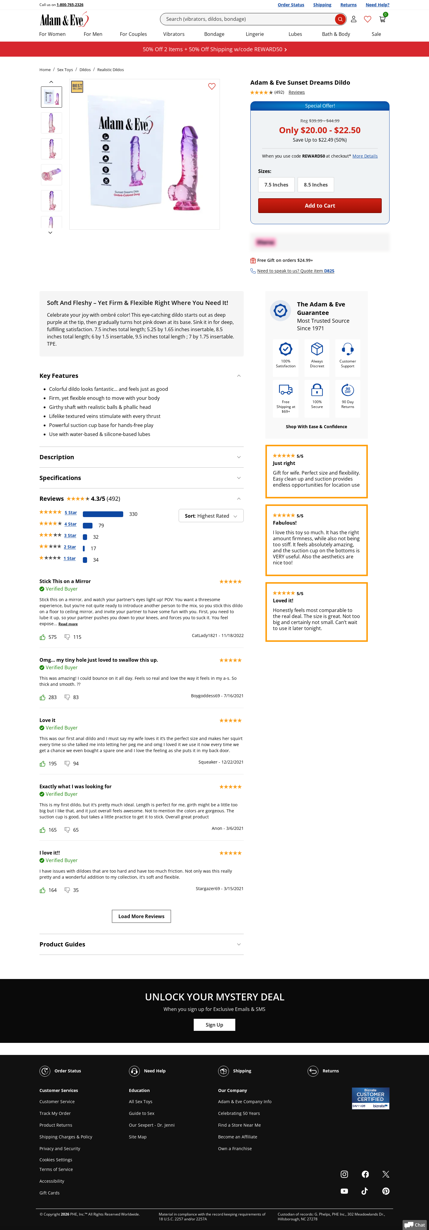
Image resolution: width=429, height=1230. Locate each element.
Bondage (214, 34)
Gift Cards (49, 1193)
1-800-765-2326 (70, 4)
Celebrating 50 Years (239, 1113)
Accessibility (51, 1181)
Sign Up (214, 1024)
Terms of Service (56, 1169)
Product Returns (55, 1125)
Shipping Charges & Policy (65, 1137)
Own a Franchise (235, 1148)
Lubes (295, 34)
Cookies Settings (55, 1160)
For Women (52, 34)
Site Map (138, 1137)
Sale (376, 34)
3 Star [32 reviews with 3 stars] (70, 535)
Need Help (147, 1071)
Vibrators (174, 34)
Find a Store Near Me (239, 1125)
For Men (93, 34)
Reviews (297, 92)
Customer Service (57, 1101)
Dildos (85, 69)
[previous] (53, 82)
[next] (48, 233)
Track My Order (55, 1113)
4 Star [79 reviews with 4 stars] (70, 524)
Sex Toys (65, 69)
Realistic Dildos (110, 69)
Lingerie (255, 34)
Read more (68, 623)
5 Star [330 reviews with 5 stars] (71, 512)
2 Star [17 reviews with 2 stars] (70, 547)
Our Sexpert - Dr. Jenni (152, 1125)
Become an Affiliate (237, 1137)
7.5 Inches (276, 184)
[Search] (253, 19)
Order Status (291, 5)
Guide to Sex (141, 1113)
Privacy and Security (59, 1148)
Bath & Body (336, 34)
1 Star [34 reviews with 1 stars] (70, 558)
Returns (348, 5)
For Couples (133, 34)
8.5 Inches (316, 184)
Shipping (322, 5)
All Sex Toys (140, 1101)
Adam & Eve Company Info (244, 1101)
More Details (365, 156)
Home (45, 69)
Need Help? (378, 5)
